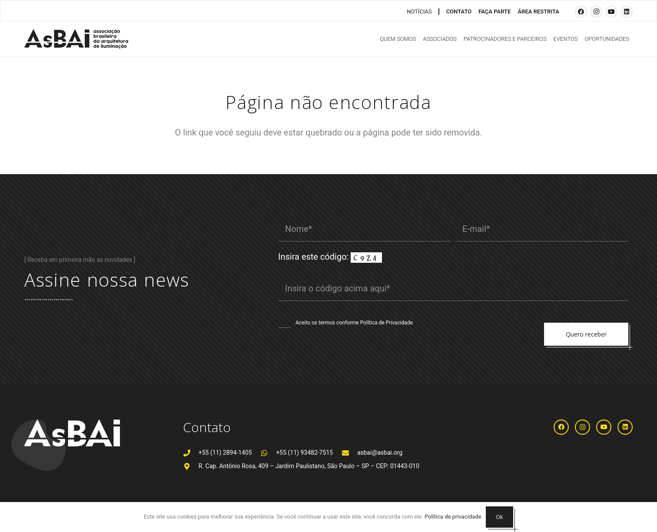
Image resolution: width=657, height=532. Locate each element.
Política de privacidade (453, 516)
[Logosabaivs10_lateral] (76, 39)
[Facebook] (581, 12)
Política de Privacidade (386, 323)
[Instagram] (596, 12)
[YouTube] (611, 12)
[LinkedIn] (626, 12)
